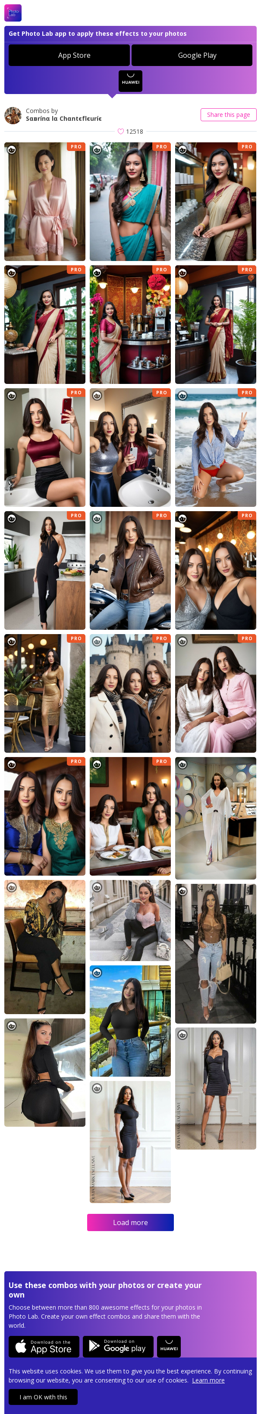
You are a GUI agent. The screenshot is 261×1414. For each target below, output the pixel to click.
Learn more (208, 1380)
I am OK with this (43, 1397)
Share (228, 114)
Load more (130, 1222)
